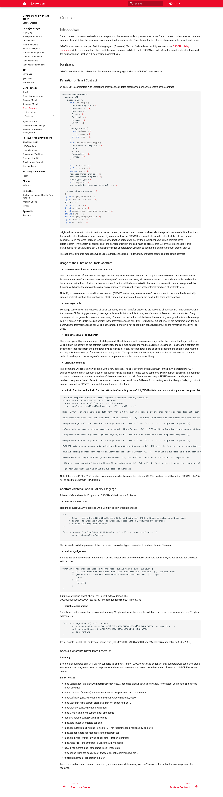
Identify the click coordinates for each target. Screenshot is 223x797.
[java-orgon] (24, 4)
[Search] (145, 3)
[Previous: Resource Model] (77, 786)
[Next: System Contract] (183, 786)
